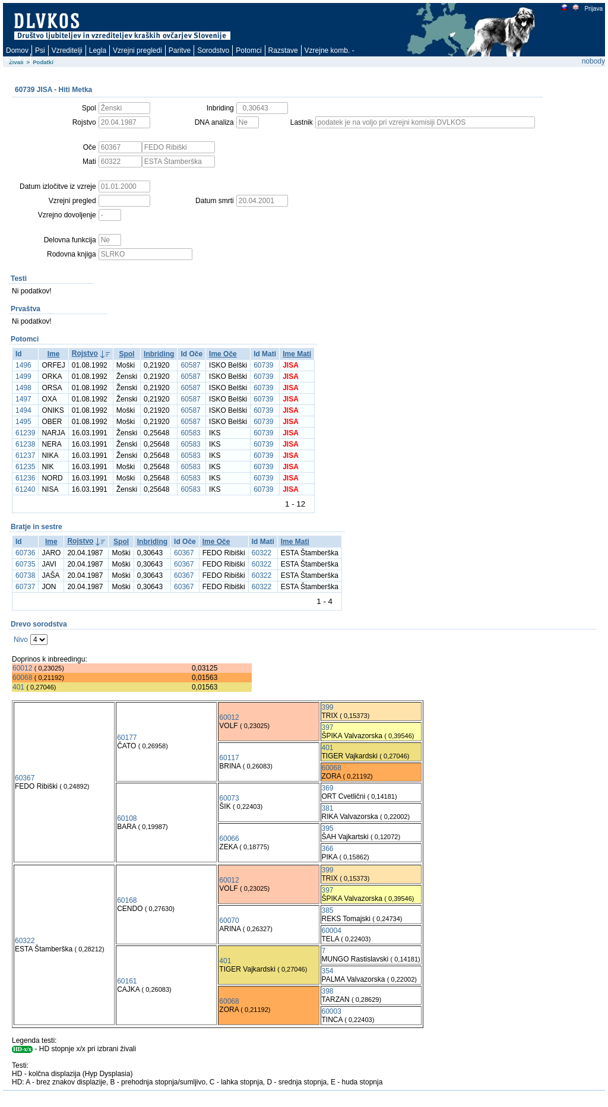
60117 (229, 758)
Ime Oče (223, 354)
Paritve (180, 50)
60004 (331, 930)
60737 (25, 587)
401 (18, 687)
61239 (25, 433)
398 (328, 991)
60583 (190, 433)
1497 (23, 399)
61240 (25, 489)
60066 (229, 838)
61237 (25, 455)
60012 (22, 668)
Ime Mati (297, 354)
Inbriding (159, 354)
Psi (40, 50)
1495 (23, 422)
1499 (23, 376)
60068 (22, 677)
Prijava (593, 8)
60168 (127, 900)
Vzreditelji (67, 50)
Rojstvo (85, 353)
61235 (25, 467)
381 (328, 808)
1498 (23, 388)
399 (328, 707)
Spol (126, 354)
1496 (23, 365)
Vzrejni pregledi (137, 50)
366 (328, 849)
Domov (17, 50)
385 (328, 910)
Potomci (248, 50)
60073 (229, 798)
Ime (54, 354)
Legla (97, 50)
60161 (127, 981)
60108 (127, 818)
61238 (25, 444)
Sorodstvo (213, 50)
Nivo (21, 639)
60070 (229, 920)
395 (328, 828)
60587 (190, 365)
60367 (184, 553)
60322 (261, 553)
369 (328, 788)
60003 (331, 1011)
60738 (25, 575)
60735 (25, 564)
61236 (25, 478)
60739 (263, 365)
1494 (23, 410)
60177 (127, 737)
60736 (25, 553)
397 (328, 727)
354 (328, 971)
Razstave (283, 50)
